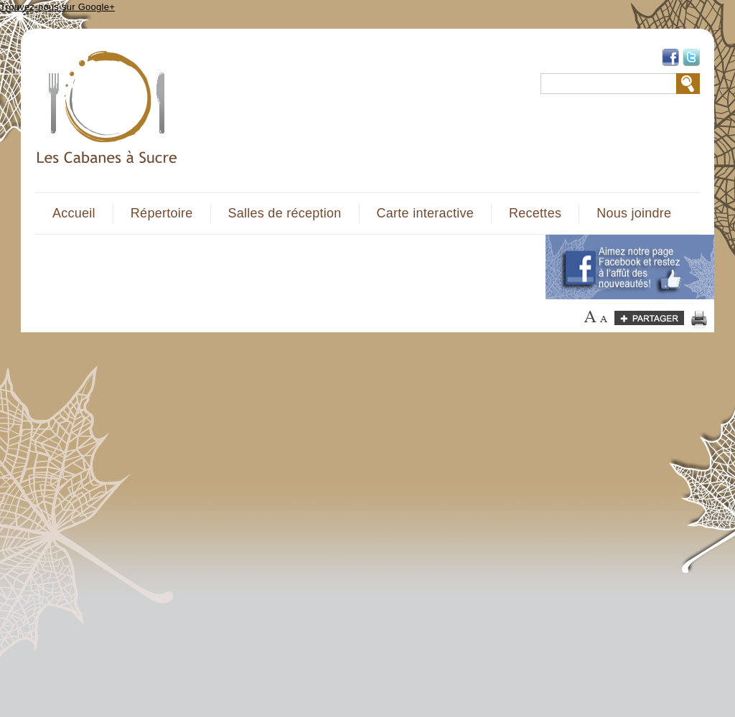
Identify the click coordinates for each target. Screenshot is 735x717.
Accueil (73, 213)
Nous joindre (633, 213)
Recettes (535, 213)
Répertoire (162, 213)
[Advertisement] (282, 267)
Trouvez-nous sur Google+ (57, 6)
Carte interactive (425, 213)
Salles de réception (285, 213)
